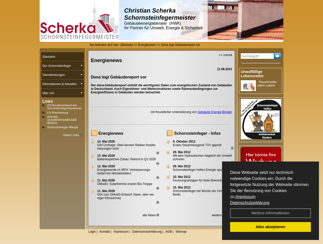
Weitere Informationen (270, 213)
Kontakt (104, 231)
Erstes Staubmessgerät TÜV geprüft (197, 145)
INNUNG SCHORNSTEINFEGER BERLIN (62, 119)
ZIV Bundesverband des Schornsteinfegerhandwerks (64, 107)
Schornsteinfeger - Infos (197, 133)
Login (92, 231)
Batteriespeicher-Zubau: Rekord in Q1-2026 (126, 159)
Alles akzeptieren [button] (270, 227)
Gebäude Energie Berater (215, 112)
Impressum (245, 197)
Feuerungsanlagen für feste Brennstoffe (199, 180)
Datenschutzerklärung (250, 203)
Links (47, 101)
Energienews (110, 133)
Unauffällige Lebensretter (252, 73)
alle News (151, 215)
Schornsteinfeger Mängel (62, 127)
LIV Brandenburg (57, 112)
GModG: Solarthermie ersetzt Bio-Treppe (124, 184)
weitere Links (73, 135)
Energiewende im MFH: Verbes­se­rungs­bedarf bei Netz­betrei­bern (124, 171)
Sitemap (180, 231)
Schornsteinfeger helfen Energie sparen (199, 170)
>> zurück (225, 55)
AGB (168, 231)
